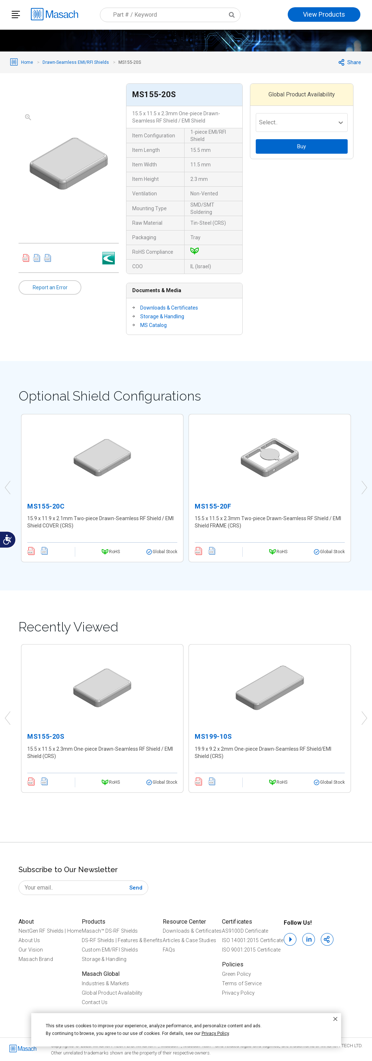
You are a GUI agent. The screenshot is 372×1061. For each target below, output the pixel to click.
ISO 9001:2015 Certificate (251, 950)
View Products (324, 14)
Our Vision (31, 950)
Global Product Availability (112, 993)
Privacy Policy (238, 993)
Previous (7, 488)
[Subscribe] (135, 888)
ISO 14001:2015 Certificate (252, 940)
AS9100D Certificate (245, 931)
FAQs (169, 950)
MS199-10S (213, 736)
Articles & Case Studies (189, 940)
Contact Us (95, 1002)
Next (364, 488)
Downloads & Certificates (169, 308)
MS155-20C (45, 506)
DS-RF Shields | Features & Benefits (122, 940)
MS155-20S (45, 736)
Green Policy (236, 974)
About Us (29, 940)
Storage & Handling (162, 316)
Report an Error (50, 287)
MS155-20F (213, 506)
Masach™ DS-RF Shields (110, 931)
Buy (301, 146)
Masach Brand (36, 959)
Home (27, 62)
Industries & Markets (105, 983)
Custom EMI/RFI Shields (110, 950)
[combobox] (170, 15)
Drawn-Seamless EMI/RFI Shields (76, 62)
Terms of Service (242, 983)
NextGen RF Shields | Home (50, 931)
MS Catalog (153, 325)
